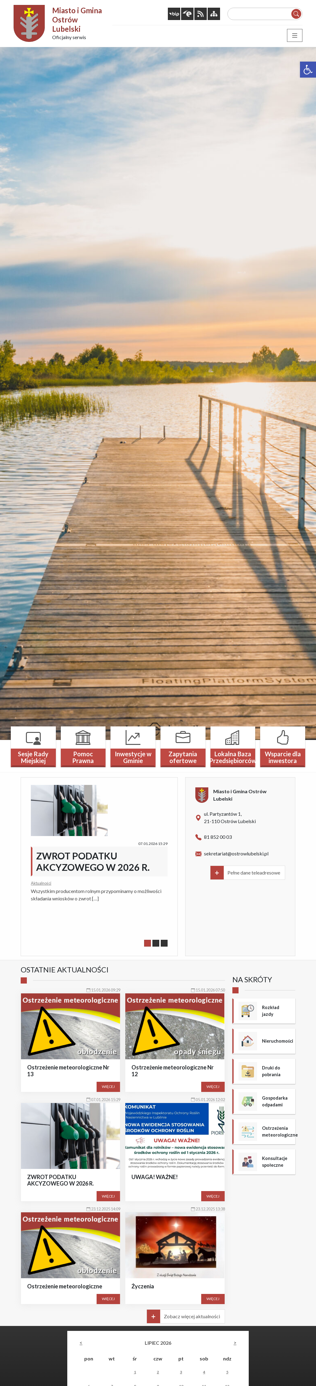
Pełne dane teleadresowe (253, 872)
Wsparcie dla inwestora (283, 757)
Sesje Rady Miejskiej (33, 757)
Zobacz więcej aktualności (192, 1316)
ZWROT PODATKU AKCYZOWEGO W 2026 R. (93, 861)
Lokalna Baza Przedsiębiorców (232, 757)
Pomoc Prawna (83, 757)
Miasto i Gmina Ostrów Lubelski (77, 19)
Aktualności (41, 883)
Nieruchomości (277, 1041)
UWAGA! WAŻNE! (154, 1177)
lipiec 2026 (158, 1343)
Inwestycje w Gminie (133, 757)
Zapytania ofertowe (182, 757)
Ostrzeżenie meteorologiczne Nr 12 (172, 1070)
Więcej (108, 1086)
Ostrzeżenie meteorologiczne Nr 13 (68, 1070)
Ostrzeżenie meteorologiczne (64, 1286)
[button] (308, 70)
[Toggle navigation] (294, 35)
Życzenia (142, 1286)
